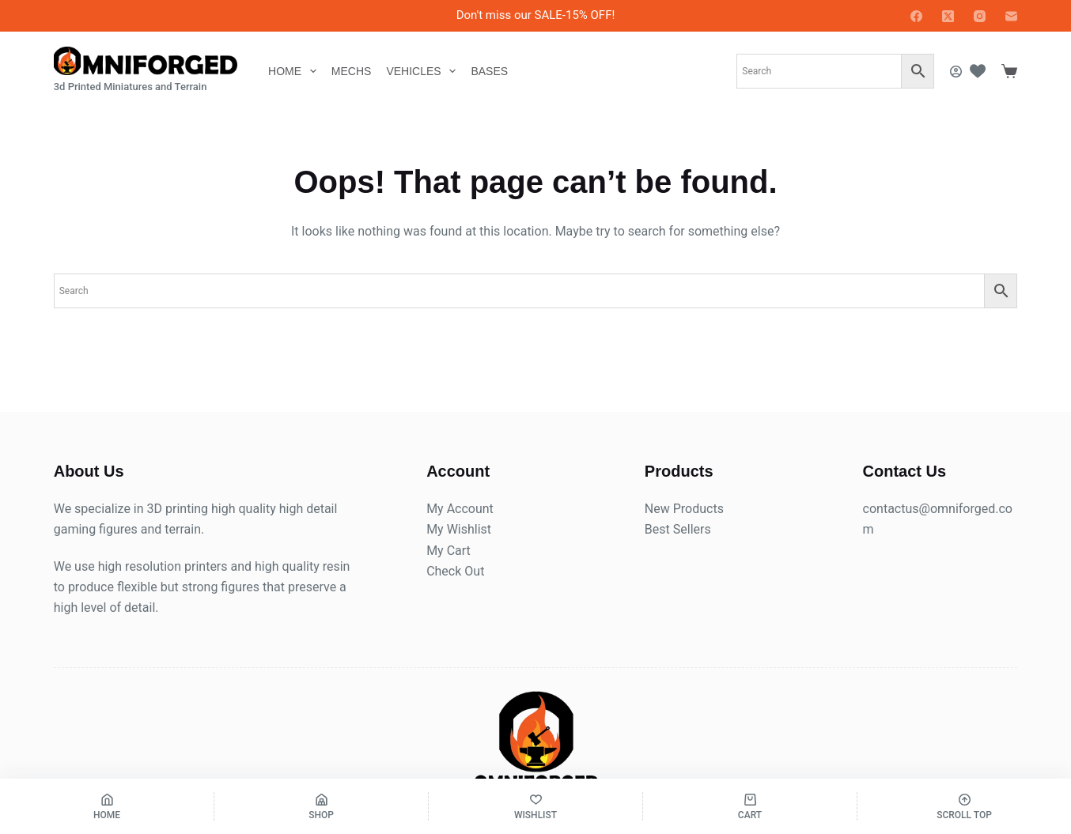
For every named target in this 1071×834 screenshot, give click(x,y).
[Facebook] (916, 16)
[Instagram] (980, 16)
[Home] (107, 806)
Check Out (455, 571)
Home (295, 71)
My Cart (448, 550)
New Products (684, 508)
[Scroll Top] (964, 806)
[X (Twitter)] (948, 16)
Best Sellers (678, 529)
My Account (460, 508)
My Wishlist (458, 529)
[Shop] (321, 806)
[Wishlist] (978, 71)
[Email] (1011, 16)
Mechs (351, 71)
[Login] (956, 71)
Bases (489, 71)
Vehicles (424, 71)
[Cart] (750, 806)
